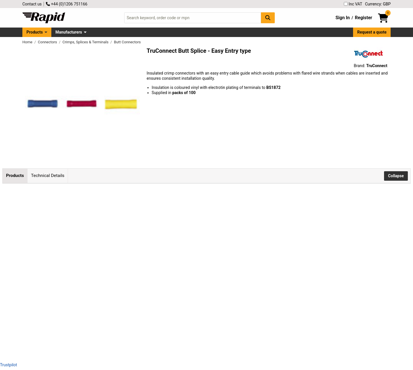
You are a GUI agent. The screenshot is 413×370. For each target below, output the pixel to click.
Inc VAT (353, 4)
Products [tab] (15, 175)
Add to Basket (162, 208)
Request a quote (372, 32)
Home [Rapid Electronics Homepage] (27, 42)
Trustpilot (8, 365)
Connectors (48, 42)
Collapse (396, 176)
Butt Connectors (127, 42)
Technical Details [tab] (47, 175)
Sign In (343, 17)
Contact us (32, 4)
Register (363, 17)
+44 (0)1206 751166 (66, 4)
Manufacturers (68, 32)
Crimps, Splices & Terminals (86, 42)
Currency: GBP (378, 4)
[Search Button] (268, 17)
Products (34, 32)
